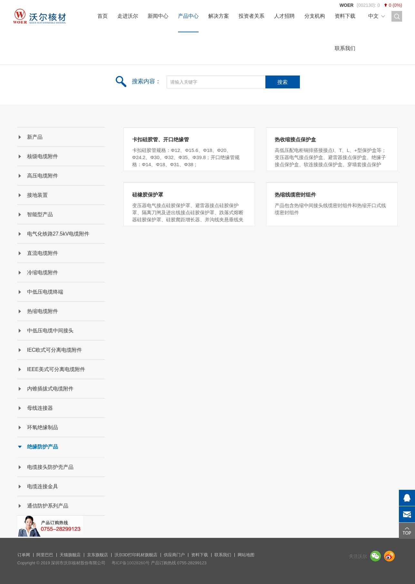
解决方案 (218, 16)
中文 (373, 16)
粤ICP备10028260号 (131, 562)
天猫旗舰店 (70, 555)
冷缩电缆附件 (42, 272)
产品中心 (188, 16)
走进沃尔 (127, 16)
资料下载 (345, 16)
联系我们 (345, 48)
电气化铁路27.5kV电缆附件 (58, 234)
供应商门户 (174, 555)
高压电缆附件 (42, 175)
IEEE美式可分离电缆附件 (56, 369)
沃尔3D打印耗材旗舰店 (136, 555)
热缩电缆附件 (42, 311)
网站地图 (246, 555)
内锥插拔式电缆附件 (50, 388)
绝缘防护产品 (42, 446)
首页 (102, 16)
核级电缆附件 (42, 156)
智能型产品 (40, 214)
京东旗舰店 (97, 555)
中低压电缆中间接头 (50, 330)
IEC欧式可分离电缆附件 (54, 350)
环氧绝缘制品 (42, 427)
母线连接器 (40, 408)
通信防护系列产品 (47, 505)
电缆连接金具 (42, 486)
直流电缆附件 (42, 253)
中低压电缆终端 (45, 292)
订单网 (23, 555)
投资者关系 (251, 16)
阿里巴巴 (44, 555)
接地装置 (37, 195)
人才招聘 (284, 16)
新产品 (35, 137)
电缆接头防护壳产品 (50, 467)
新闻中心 (158, 16)
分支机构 (314, 16)
